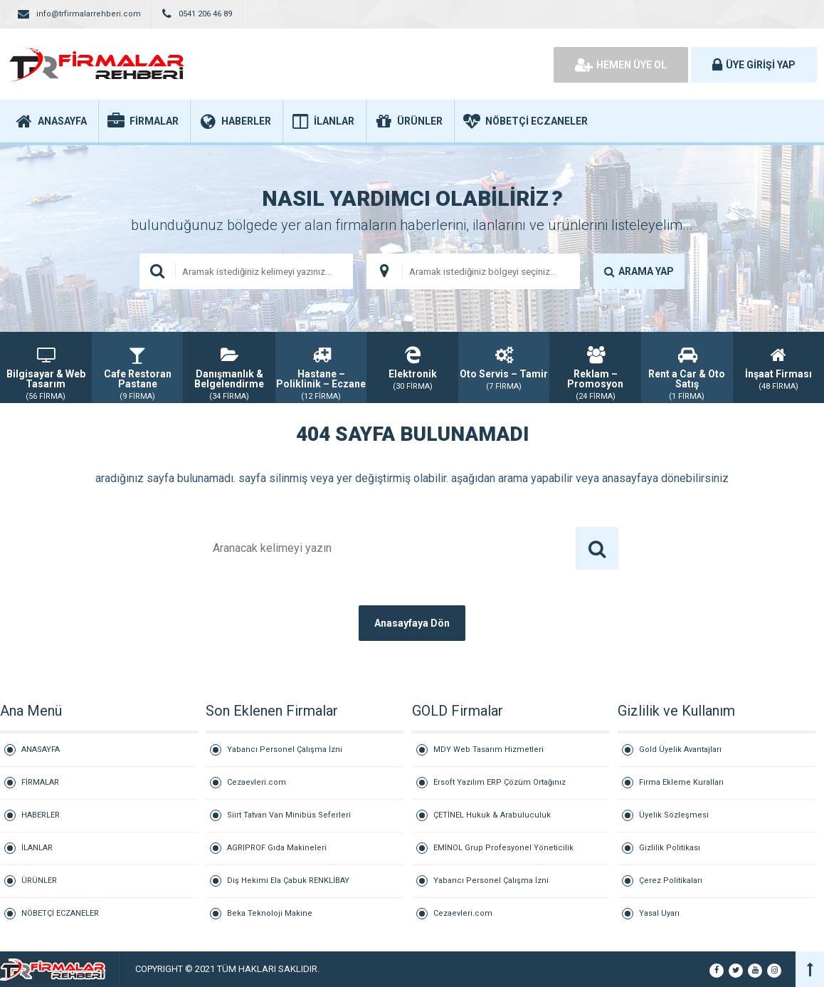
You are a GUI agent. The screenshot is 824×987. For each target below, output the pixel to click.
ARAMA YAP (639, 271)
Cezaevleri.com (256, 782)
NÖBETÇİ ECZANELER (60, 913)
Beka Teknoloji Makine (269, 913)
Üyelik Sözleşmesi (674, 815)
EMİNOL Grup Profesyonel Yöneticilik (503, 847)
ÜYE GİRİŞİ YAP (754, 65)
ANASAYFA (40, 749)
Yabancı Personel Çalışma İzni (284, 749)
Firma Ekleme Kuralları (681, 782)
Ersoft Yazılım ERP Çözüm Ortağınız (499, 782)
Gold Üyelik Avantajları (680, 749)
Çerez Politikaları (670, 880)
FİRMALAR (40, 782)
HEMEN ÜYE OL (621, 65)
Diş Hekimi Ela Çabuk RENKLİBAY (288, 880)
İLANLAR (37, 847)
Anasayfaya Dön (412, 623)
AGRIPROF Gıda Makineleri (277, 847)
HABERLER (40, 815)
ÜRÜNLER (39, 880)
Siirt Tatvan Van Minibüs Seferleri (289, 815)
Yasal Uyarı (659, 913)
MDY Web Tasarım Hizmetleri (488, 749)
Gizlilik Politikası (669, 847)
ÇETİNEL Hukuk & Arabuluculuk (492, 815)
